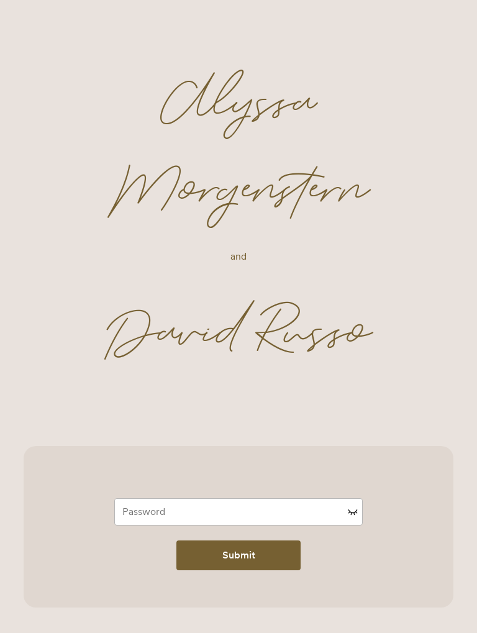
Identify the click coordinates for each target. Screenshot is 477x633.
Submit (238, 555)
